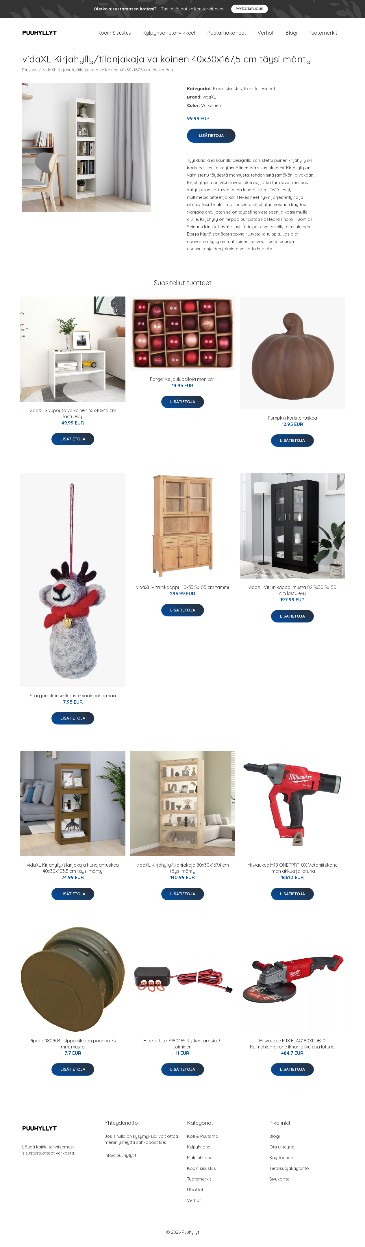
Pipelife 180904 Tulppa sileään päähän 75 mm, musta (72, 1049)
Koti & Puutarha (202, 1141)
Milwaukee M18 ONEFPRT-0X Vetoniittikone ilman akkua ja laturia (292, 873)
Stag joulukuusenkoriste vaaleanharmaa (73, 700)
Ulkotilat (195, 1194)
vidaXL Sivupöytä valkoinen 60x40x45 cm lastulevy (72, 418)
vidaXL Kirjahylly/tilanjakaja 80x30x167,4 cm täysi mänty (182, 873)
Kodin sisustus (227, 93)
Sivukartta (279, 1184)
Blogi (291, 35)
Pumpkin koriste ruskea (292, 423)
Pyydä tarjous (249, 9)
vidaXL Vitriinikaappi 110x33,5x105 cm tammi (182, 592)
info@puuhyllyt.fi (121, 1160)
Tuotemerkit (323, 35)
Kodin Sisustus (114, 35)
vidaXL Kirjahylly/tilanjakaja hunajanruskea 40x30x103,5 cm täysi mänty (73, 873)
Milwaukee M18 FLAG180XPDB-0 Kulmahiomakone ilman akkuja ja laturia (292, 1049)
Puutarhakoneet (226, 35)
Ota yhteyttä (281, 1152)
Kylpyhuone (198, 1152)
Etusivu (29, 74)
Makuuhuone (199, 1162)
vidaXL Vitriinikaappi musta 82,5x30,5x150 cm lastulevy (292, 595)
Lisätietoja (211, 140)
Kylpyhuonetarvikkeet (169, 35)
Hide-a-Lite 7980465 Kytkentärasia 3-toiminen (182, 1049)
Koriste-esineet (259, 93)
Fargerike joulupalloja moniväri (182, 384)
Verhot (265, 35)
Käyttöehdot (282, 1162)
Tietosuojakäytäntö (289, 1173)
